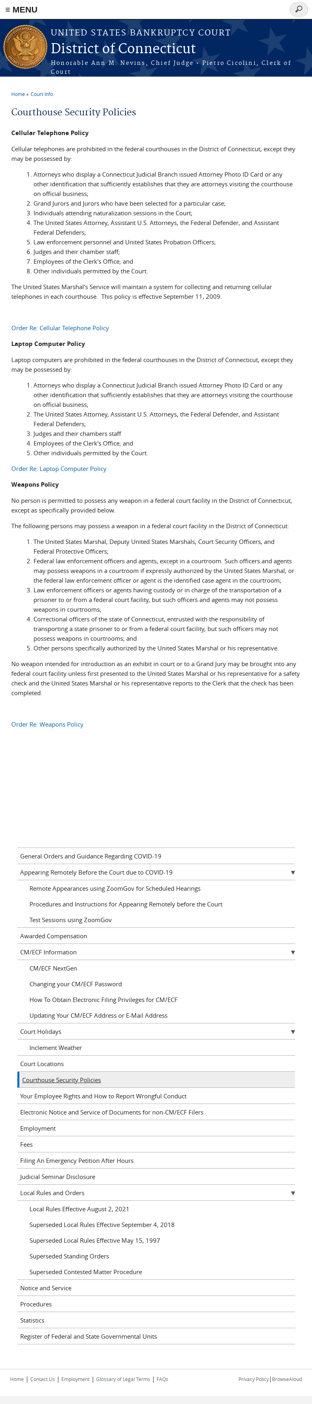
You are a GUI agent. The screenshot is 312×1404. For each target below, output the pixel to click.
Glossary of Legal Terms (123, 1379)
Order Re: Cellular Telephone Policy (60, 328)
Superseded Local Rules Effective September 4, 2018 (102, 1225)
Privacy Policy (254, 1379)
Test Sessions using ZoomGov (70, 920)
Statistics (32, 1320)
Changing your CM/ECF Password (75, 984)
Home (18, 94)
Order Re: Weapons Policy (47, 724)
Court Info (42, 94)
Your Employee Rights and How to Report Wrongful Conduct (103, 1096)
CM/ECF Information (48, 952)
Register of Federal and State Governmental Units (88, 1336)
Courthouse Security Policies (61, 1080)
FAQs (162, 1379)
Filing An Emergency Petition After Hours (77, 1160)
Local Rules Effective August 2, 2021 (79, 1209)
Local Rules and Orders (52, 1193)
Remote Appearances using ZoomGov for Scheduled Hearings (115, 888)
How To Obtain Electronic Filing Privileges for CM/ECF (103, 1000)
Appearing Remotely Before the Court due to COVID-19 (96, 872)
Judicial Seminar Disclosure (57, 1177)
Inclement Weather (55, 1048)
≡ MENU (21, 9)
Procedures (36, 1304)
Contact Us (42, 1379)
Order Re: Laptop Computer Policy (59, 469)
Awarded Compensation (53, 936)
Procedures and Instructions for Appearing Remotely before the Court (125, 904)
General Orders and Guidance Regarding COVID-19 (90, 856)
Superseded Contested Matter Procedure (85, 1272)
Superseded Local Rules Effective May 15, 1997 (94, 1240)
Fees (26, 1144)
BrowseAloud (287, 1379)
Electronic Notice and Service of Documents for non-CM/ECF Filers (111, 1112)
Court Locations (42, 1064)
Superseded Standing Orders (69, 1256)
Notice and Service (45, 1288)
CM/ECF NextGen (53, 968)
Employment (38, 1128)
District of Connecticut (123, 49)
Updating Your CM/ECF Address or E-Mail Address (98, 1015)
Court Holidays (40, 1031)
